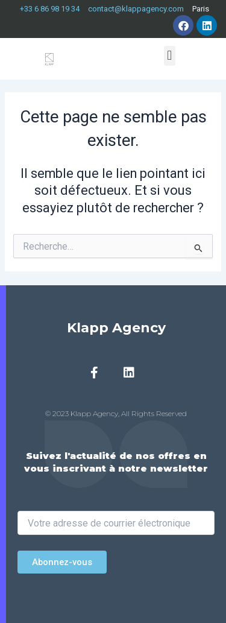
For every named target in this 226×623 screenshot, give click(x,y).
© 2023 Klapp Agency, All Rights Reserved (116, 413)
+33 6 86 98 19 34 (50, 8)
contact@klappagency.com (136, 8)
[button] (169, 56)
